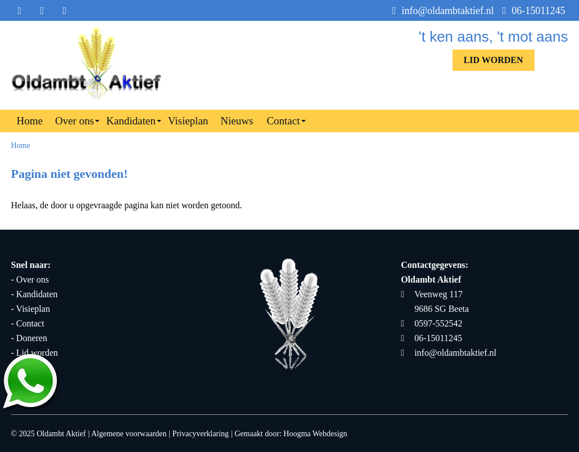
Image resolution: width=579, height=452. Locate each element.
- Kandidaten (34, 294)
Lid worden (493, 60)
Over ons (74, 121)
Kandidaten (131, 121)
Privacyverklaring (201, 433)
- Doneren (29, 338)
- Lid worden (34, 352)
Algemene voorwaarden (128, 433)
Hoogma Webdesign (315, 433)
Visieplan (188, 121)
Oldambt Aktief (61, 433)
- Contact (27, 323)
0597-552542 (431, 323)
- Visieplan (30, 309)
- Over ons (30, 279)
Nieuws (236, 121)
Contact (283, 121)
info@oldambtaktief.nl (443, 10)
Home (30, 121)
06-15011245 (534, 10)
